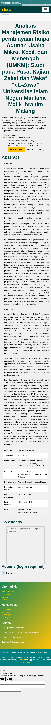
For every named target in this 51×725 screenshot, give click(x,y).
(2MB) (19, 150)
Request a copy (38, 150)
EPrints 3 (21, 660)
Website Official (8, 592)
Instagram (7, 615)
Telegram (6, 618)
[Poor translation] (10, 679)
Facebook (7, 610)
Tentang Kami (7, 594)
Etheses (6, 9)
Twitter (5, 612)
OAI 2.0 (38, 660)
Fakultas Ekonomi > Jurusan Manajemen (33, 482)
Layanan (5, 597)
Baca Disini (16, 150)
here (28, 662)
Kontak (4, 599)
